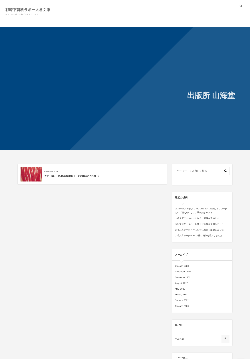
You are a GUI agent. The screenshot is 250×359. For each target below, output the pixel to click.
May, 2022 (180, 289)
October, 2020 (182, 306)
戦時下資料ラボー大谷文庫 (27, 9)
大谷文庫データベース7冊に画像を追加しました (199, 235)
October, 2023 (182, 266)
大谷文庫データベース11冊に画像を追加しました (199, 229)
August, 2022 (181, 283)
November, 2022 (183, 271)
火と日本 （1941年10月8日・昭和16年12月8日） (72, 176)
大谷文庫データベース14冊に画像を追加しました (199, 218)
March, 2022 (181, 294)
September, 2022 (183, 277)
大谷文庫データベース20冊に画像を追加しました (199, 224)
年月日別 (179, 338)
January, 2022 (182, 300)
